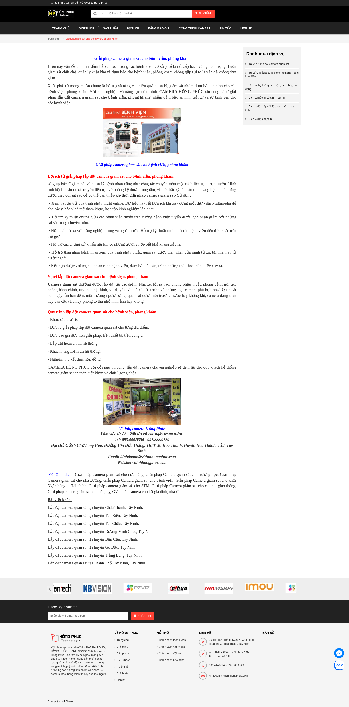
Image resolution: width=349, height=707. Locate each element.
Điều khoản (123, 660)
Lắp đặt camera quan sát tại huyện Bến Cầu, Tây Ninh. (93, 539)
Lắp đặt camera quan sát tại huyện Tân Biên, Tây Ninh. (93, 515)
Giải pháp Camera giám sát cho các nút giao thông (193, 486)
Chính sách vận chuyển (173, 646)
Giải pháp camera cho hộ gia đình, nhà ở (145, 491)
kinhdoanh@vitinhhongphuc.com (228, 675)
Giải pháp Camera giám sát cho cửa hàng (109, 474)
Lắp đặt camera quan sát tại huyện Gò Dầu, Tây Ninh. (92, 547)
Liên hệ (121, 680)
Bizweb (70, 701)
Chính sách (123, 673)
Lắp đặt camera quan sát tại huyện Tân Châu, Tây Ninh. (93, 523)
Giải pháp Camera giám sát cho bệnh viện (138, 480)
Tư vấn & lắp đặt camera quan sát (269, 64)
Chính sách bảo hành (171, 660)
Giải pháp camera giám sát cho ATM (119, 486)
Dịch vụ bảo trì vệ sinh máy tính (267, 97)
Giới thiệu (122, 646)
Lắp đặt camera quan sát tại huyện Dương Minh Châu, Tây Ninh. (101, 531)
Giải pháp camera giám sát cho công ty (79, 491)
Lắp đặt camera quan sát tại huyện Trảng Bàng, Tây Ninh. (95, 555)
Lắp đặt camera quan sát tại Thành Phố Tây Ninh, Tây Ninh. (97, 563)
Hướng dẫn (123, 666)
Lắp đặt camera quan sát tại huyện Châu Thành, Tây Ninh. (95, 507)
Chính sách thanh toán (172, 640)
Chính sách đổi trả (170, 653)
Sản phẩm (123, 653)
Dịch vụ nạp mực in (260, 119)
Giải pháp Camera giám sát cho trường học (182, 474)
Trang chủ (53, 38)
